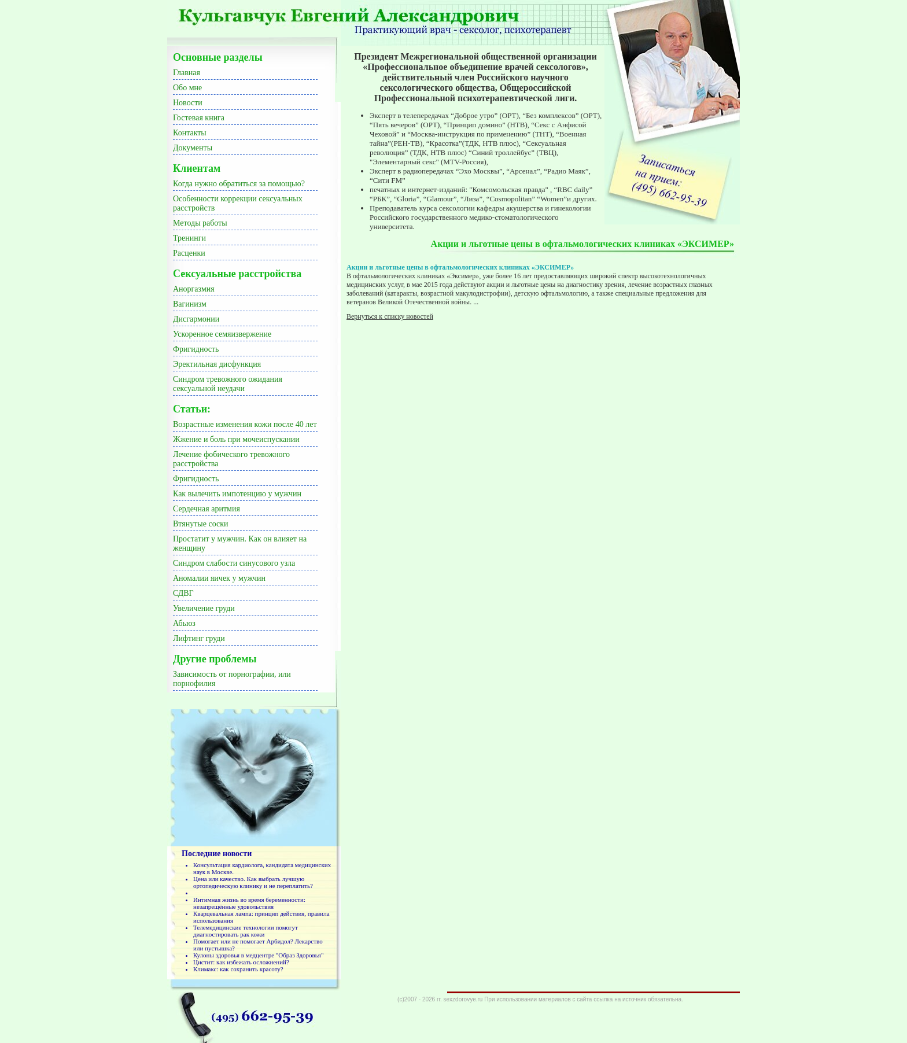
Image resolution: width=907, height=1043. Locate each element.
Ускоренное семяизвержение (222, 334)
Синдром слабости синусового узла (234, 563)
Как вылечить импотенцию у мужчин (237, 493)
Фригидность (196, 349)
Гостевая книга (198, 117)
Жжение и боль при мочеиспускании (236, 439)
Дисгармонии (196, 319)
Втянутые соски (200, 523)
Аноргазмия (194, 289)
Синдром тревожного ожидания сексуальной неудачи (227, 384)
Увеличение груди (204, 608)
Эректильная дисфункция (217, 364)
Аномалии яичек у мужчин (219, 578)
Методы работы (200, 223)
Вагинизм (190, 304)
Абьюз (184, 623)
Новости (187, 102)
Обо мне (187, 87)
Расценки (189, 253)
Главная (186, 72)
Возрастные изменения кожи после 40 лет (245, 424)
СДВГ (183, 593)
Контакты (190, 132)
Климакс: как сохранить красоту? (238, 968)
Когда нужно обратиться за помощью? (239, 183)
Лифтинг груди (199, 638)
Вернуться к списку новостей (389, 316)
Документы (192, 147)
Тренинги (189, 238)
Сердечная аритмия (206, 508)
